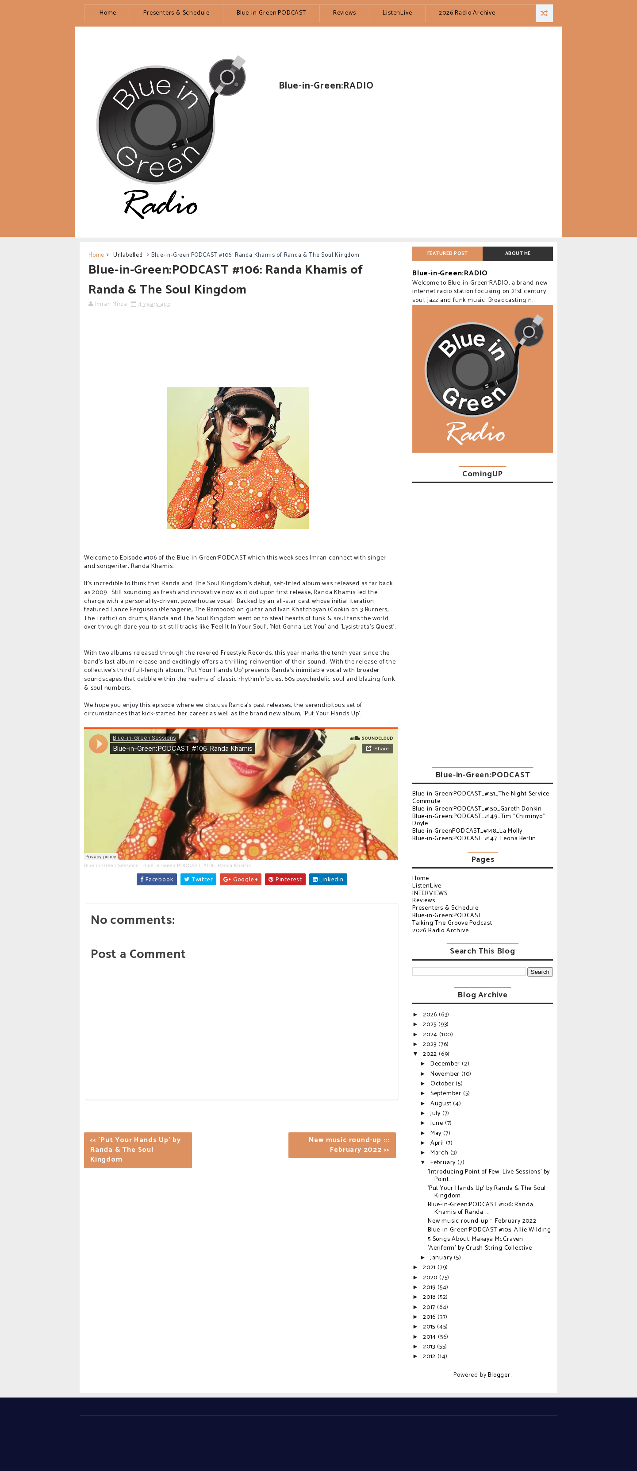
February (443, 1163)
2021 (430, 1268)
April (438, 1143)
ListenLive (397, 13)
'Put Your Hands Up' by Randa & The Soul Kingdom (487, 1192)
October (443, 1084)
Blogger (499, 1375)
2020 (431, 1278)
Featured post (447, 254)
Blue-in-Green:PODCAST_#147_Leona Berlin (474, 839)
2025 (430, 1024)
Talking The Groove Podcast (452, 923)
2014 (430, 1337)
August (441, 1104)
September (446, 1094)
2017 (430, 1307)
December (446, 1064)
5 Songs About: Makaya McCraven (475, 1239)
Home (108, 13)
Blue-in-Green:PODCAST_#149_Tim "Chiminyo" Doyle (478, 820)
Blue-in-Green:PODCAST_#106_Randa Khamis (197, 865)
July (436, 1113)
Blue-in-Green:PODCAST (271, 13)
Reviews (344, 13)
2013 (430, 1347)
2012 (430, 1356)
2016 (430, 1317)
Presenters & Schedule (176, 13)
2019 (430, 1287)
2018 (430, 1297)
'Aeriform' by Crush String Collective (480, 1248)
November (445, 1074)
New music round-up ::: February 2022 (482, 1221)
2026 (431, 1015)
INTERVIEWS (430, 893)
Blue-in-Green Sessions (111, 865)
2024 (431, 1035)
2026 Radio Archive (467, 13)
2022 (431, 1054)
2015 (430, 1327)
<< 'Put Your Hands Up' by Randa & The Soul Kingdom (135, 1150)
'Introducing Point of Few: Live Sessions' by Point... (489, 1176)
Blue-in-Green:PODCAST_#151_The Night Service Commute (480, 798)
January (442, 1258)
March (440, 1153)
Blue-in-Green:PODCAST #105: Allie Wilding (489, 1230)
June (437, 1123)
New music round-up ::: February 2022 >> (349, 1145)
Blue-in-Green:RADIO (450, 273)
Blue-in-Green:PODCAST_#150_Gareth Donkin (477, 809)
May (436, 1133)
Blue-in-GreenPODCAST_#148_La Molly (467, 831)
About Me (518, 254)
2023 (430, 1044)
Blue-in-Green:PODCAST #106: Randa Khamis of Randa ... (480, 1208)
